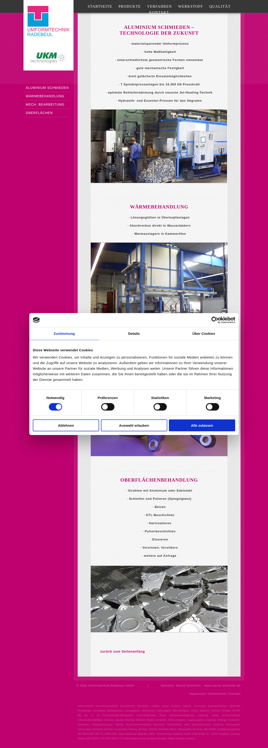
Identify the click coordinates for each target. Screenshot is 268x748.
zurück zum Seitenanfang (122, 651)
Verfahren (159, 6)
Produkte (129, 6)
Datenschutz (217, 693)
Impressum (197, 693)
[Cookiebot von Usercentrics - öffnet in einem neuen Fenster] (214, 319)
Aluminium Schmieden (47, 88)
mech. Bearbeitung (45, 104)
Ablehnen (66, 425)
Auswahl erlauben (134, 425)
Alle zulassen (202, 425)
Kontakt (159, 12)
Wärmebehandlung (45, 96)
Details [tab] (134, 333)
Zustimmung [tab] (64, 333)
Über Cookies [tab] (203, 333)
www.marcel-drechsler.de (222, 685)
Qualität (220, 6)
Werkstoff (190, 6)
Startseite (100, 6)
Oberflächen (39, 113)
